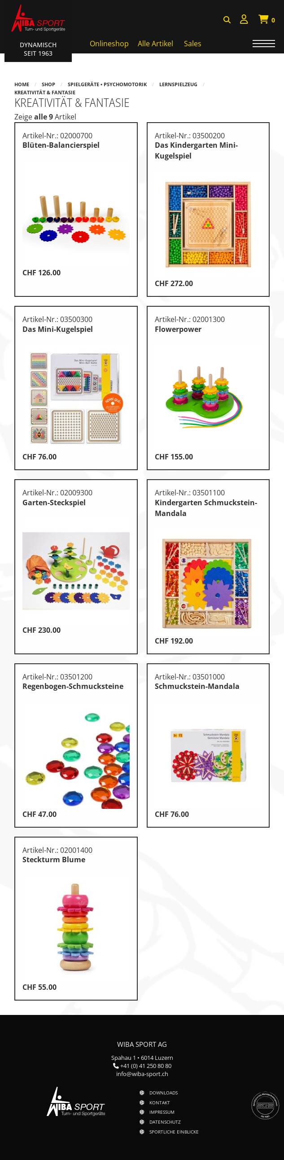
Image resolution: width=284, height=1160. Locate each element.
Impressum (162, 1112)
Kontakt (159, 1102)
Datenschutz (165, 1122)
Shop (48, 84)
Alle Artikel (155, 44)
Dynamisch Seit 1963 (38, 48)
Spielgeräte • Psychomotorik (107, 84)
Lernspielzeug (178, 84)
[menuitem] (244, 20)
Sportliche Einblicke (174, 1131)
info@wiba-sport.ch (142, 1074)
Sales (192, 44)
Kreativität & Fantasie (44, 92)
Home (21, 84)
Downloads (163, 1092)
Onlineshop (109, 44)
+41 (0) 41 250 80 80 (145, 1066)
